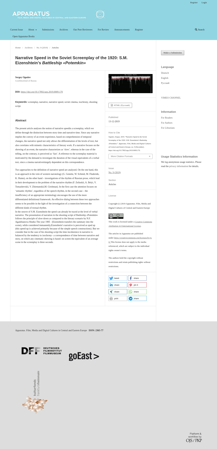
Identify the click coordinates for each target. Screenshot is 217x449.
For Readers (167, 117)
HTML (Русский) (121, 105)
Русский (165, 83)
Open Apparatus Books (24, 36)
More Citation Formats (122, 156)
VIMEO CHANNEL (171, 98)
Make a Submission (172, 52)
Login (204, 2)
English (164, 78)
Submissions (48, 29)
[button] (117, 278)
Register (139, 29)
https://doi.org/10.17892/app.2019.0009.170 (42, 92)
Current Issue (16, 29)
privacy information (178, 166)
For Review (103, 29)
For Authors (166, 123)
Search (199, 29)
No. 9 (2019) (42, 47)
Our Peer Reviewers (82, 29)
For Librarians (168, 128)
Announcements (122, 29)
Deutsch (165, 73)
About (31, 29)
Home (18, 47)
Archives (63, 29)
